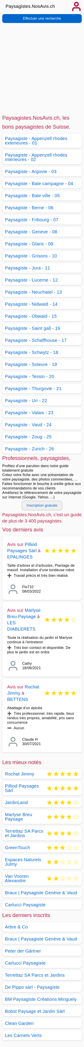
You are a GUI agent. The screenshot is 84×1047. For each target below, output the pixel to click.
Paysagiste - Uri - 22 (26, 400)
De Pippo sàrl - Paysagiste (32, 987)
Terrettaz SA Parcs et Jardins (24, 833)
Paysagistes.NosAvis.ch (30, 6)
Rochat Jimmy (19, 774)
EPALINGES (20, 556)
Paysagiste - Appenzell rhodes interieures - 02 (36, 157)
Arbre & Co (16, 926)
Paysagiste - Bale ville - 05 (32, 195)
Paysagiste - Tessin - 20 (29, 376)
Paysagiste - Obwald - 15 (31, 316)
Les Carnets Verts (23, 1035)
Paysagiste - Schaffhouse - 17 (36, 340)
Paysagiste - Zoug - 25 (28, 436)
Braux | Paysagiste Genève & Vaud (41, 892)
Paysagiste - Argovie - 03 (30, 171)
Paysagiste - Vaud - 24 (28, 424)
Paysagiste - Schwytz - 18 (31, 352)
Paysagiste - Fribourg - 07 (31, 219)
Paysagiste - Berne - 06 (29, 207)
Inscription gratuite (42, 505)
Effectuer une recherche (42, 18)
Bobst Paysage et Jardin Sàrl (35, 1011)
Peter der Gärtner (23, 951)
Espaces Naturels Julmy (23, 861)
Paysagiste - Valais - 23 (29, 412)
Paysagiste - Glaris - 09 (29, 243)
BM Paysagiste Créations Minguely (41, 999)
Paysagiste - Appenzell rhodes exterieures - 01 (36, 140)
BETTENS (17, 699)
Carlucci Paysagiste (25, 905)
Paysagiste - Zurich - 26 (29, 448)
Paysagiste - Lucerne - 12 (31, 280)
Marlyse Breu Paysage (18, 816)
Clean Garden (19, 1023)
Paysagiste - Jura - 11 (27, 267)
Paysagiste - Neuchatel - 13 (33, 292)
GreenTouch (17, 847)
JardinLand (16, 802)
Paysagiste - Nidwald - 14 (31, 304)
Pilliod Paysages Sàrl (22, 788)
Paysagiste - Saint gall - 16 (32, 328)
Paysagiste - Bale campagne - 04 (39, 183)
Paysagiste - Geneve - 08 (31, 231)
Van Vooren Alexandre (17, 878)
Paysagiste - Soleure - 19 (31, 364)
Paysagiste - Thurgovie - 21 (33, 388)
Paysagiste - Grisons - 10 (31, 255)
